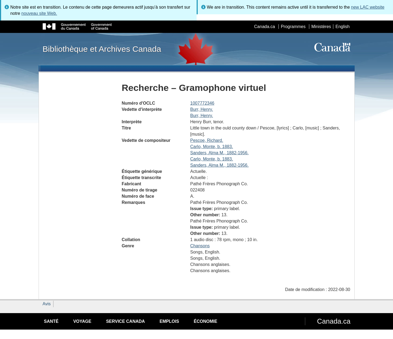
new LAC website (368, 7)
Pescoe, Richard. (206, 140)
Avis (47, 304)
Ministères (321, 26)
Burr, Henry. (201, 109)
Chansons (200, 246)
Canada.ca (264, 26)
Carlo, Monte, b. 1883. (211, 146)
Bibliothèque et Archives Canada (102, 48)
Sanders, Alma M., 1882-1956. (219, 152)
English (342, 26)
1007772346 (202, 103)
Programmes (293, 26)
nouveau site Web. (39, 13)
